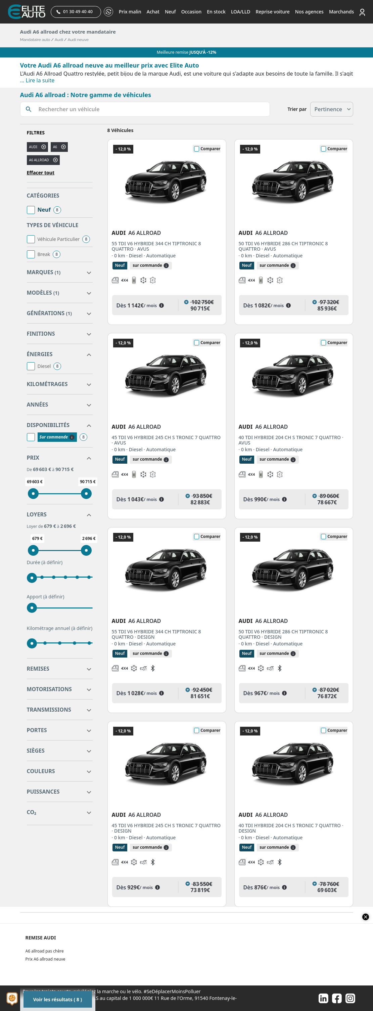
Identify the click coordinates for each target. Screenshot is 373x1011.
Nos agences (309, 11)
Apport (45, 596)
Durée (45, 562)
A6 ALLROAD (39, 160)
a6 (55, 146)
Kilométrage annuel (60, 628)
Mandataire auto (35, 39)
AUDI (33, 146)
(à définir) (51, 562)
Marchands (341, 11)
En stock (216, 11)
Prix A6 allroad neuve (45, 959)
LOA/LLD (240, 11)
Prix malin (130, 11)
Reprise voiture (273, 11)
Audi (59, 39)
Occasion (191, 11)
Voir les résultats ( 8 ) (57, 999)
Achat (153, 11)
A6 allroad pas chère (45, 951)
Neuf (170, 11)
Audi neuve (78, 39)
